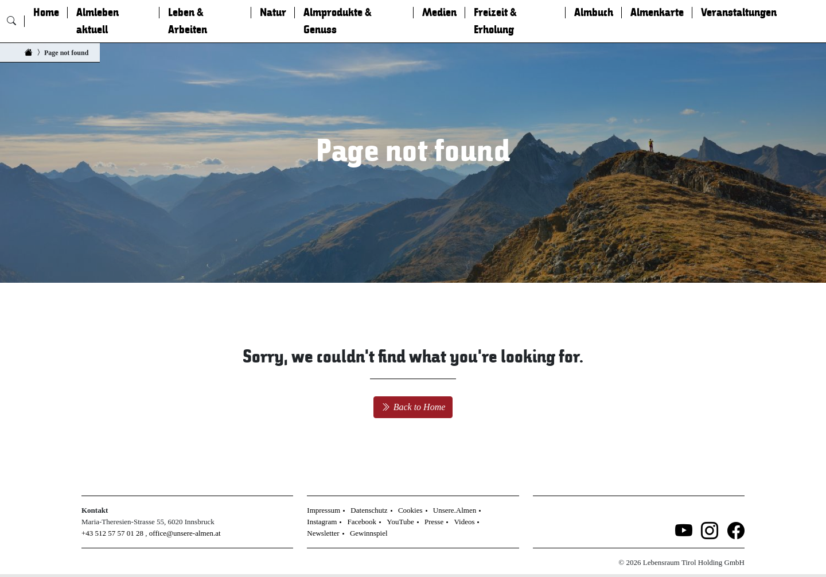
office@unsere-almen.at (185, 533)
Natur (273, 12)
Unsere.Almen (454, 510)
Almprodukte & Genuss (337, 21)
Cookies (410, 510)
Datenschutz (368, 510)
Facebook (362, 521)
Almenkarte (657, 12)
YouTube (400, 521)
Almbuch (593, 12)
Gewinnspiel (369, 533)
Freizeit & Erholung (495, 21)
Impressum (323, 510)
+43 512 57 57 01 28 (112, 533)
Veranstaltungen (739, 12)
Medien (439, 12)
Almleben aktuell (97, 21)
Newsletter (323, 533)
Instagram (322, 521)
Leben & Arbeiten (187, 21)
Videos (464, 521)
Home (46, 12)
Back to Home (413, 407)
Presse (433, 521)
